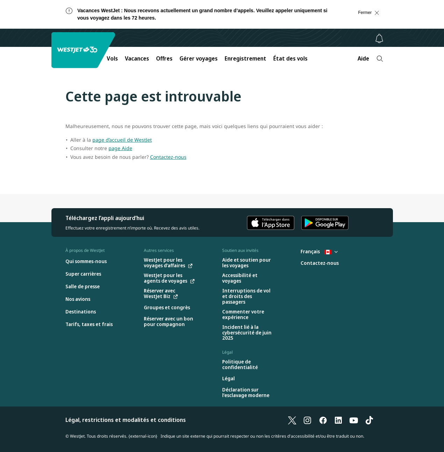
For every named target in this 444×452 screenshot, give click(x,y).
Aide (363, 58)
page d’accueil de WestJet (122, 139)
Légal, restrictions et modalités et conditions (125, 420)
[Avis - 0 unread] (379, 38)
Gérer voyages (198, 58)
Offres (164, 58)
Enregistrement (245, 58)
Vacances (137, 58)
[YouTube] (354, 420)
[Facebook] (323, 420)
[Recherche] (380, 58)
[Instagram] (307, 420)
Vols (112, 58)
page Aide (120, 148)
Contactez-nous (168, 157)
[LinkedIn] (338, 420)
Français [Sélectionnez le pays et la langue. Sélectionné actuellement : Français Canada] (319, 251)
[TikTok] (369, 420)
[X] (292, 420)
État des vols (290, 58)
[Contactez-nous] (320, 263)
